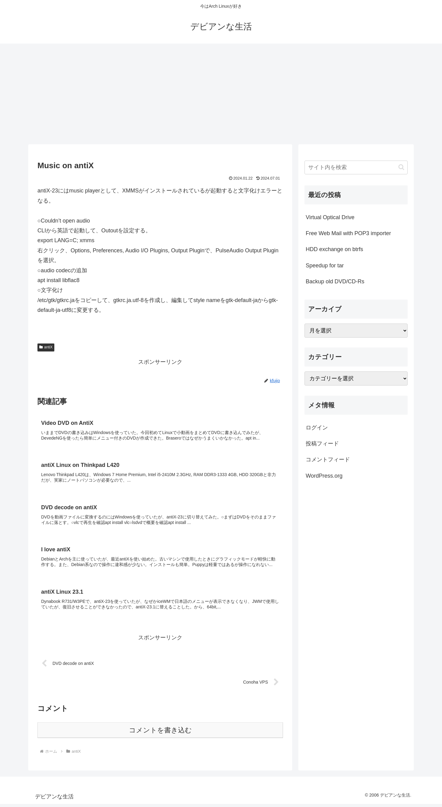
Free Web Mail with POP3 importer (348, 233)
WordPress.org (324, 476)
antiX (45, 347)
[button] (401, 167)
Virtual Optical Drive (330, 217)
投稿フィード (322, 443)
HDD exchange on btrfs (334, 249)
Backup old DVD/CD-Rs (335, 281)
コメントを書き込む (160, 733)
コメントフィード (328, 459)
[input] (356, 167)
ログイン (317, 428)
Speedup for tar (325, 265)
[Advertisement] (221, 94)
